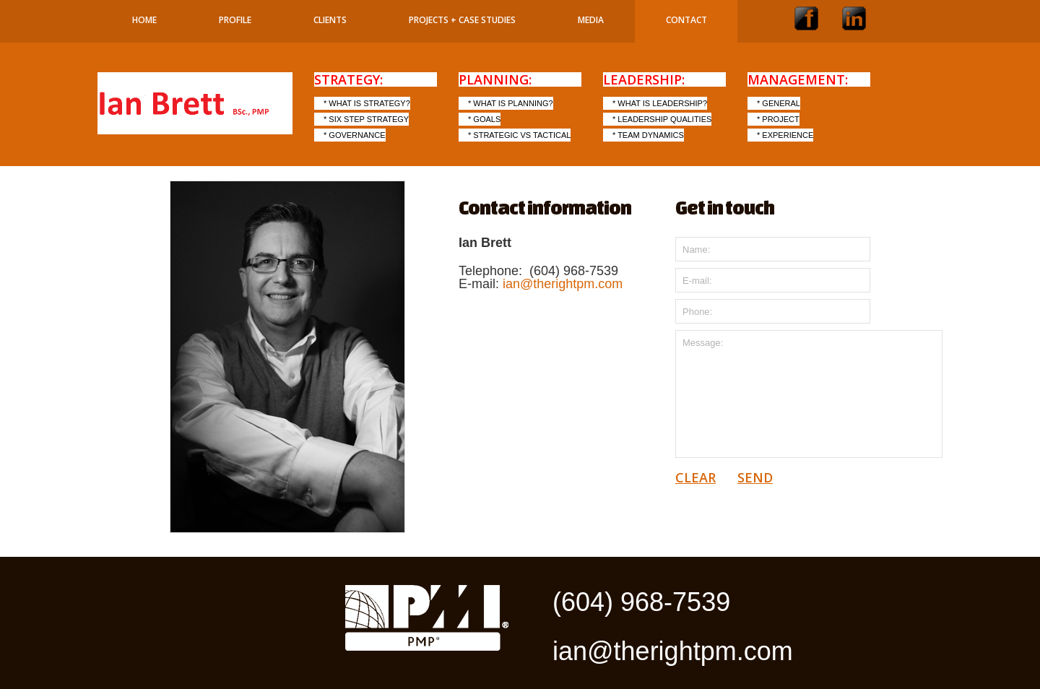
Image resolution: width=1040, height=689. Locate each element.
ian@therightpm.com (563, 284)
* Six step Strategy (366, 119)
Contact (686, 20)
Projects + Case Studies (462, 20)
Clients (330, 20)
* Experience (785, 135)
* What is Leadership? (659, 103)
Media (591, 20)
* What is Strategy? (367, 103)
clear (695, 477)
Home (144, 20)
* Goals (484, 119)
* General (778, 103)
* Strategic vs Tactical (519, 135)
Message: (808, 394)
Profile (235, 20)
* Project (778, 119)
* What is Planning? (510, 103)
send (755, 477)
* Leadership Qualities (661, 119)
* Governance (355, 135)
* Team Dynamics (648, 135)
